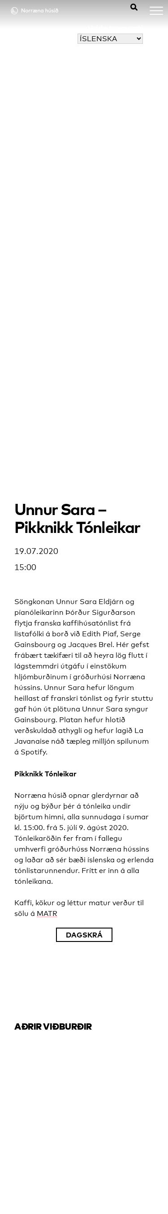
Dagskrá (84, 934)
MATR (47, 913)
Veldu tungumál (115, 28)
